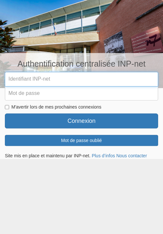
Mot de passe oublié (81, 140)
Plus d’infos (103, 156)
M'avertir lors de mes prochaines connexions (53, 107)
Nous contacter (131, 156)
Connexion (81, 121)
